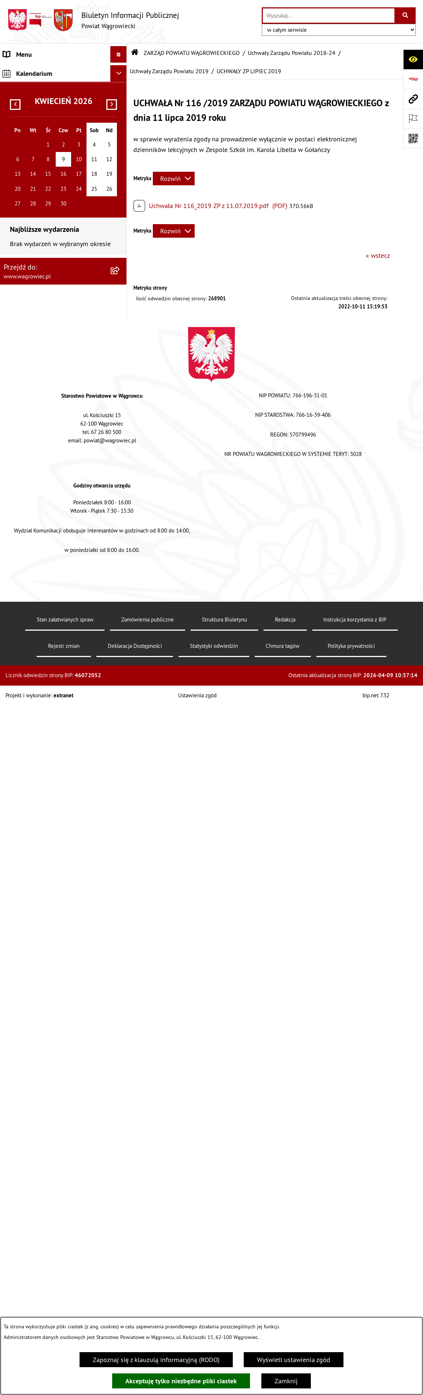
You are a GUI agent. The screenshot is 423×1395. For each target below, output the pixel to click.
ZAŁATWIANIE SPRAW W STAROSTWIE (37, 954)
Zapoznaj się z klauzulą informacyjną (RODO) (156, 1359)
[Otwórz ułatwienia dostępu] (413, 59)
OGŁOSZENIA (21, 1002)
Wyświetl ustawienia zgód (293, 1359)
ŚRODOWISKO (23, 1196)
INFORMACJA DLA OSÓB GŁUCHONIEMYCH (37, 1099)
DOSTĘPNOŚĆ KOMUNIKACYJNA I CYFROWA (49, 1073)
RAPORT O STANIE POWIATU (43, 916)
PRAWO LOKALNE (28, 1120)
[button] (120, 97)
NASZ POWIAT (23, 97)
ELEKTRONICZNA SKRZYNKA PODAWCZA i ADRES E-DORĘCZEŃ (51, 1293)
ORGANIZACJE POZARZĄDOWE (46, 1213)
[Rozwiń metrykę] (174, 178)
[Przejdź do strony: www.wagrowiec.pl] (413, 99)
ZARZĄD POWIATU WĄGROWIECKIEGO (30, 135)
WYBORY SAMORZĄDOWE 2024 (48, 1035)
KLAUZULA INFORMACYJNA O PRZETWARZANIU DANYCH (44, 76)
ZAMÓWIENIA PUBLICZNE (39, 1137)
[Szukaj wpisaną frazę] (406, 15)
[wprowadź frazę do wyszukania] (329, 15)
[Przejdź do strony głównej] (93, 20)
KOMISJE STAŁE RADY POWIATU (48, 899)
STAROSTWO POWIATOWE (40, 932)
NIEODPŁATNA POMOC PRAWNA (48, 1229)
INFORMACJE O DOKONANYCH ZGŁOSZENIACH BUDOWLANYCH (49, 1267)
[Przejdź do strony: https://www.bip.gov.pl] (413, 79)
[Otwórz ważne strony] (413, 119)
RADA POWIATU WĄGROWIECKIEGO (53, 114)
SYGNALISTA (21, 1051)
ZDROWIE (16, 1246)
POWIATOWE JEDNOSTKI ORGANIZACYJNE (38, 980)
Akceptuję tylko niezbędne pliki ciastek (181, 1381)
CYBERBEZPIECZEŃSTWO (39, 1315)
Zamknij (286, 1381)
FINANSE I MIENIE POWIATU (43, 1153)
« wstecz (378, 255)
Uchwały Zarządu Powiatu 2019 (169, 71)
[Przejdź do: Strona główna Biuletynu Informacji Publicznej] (135, 53)
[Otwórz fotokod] (413, 138)
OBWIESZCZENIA (27, 1018)
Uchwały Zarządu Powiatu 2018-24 (291, 52)
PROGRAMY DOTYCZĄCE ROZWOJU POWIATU (52, 1175)
